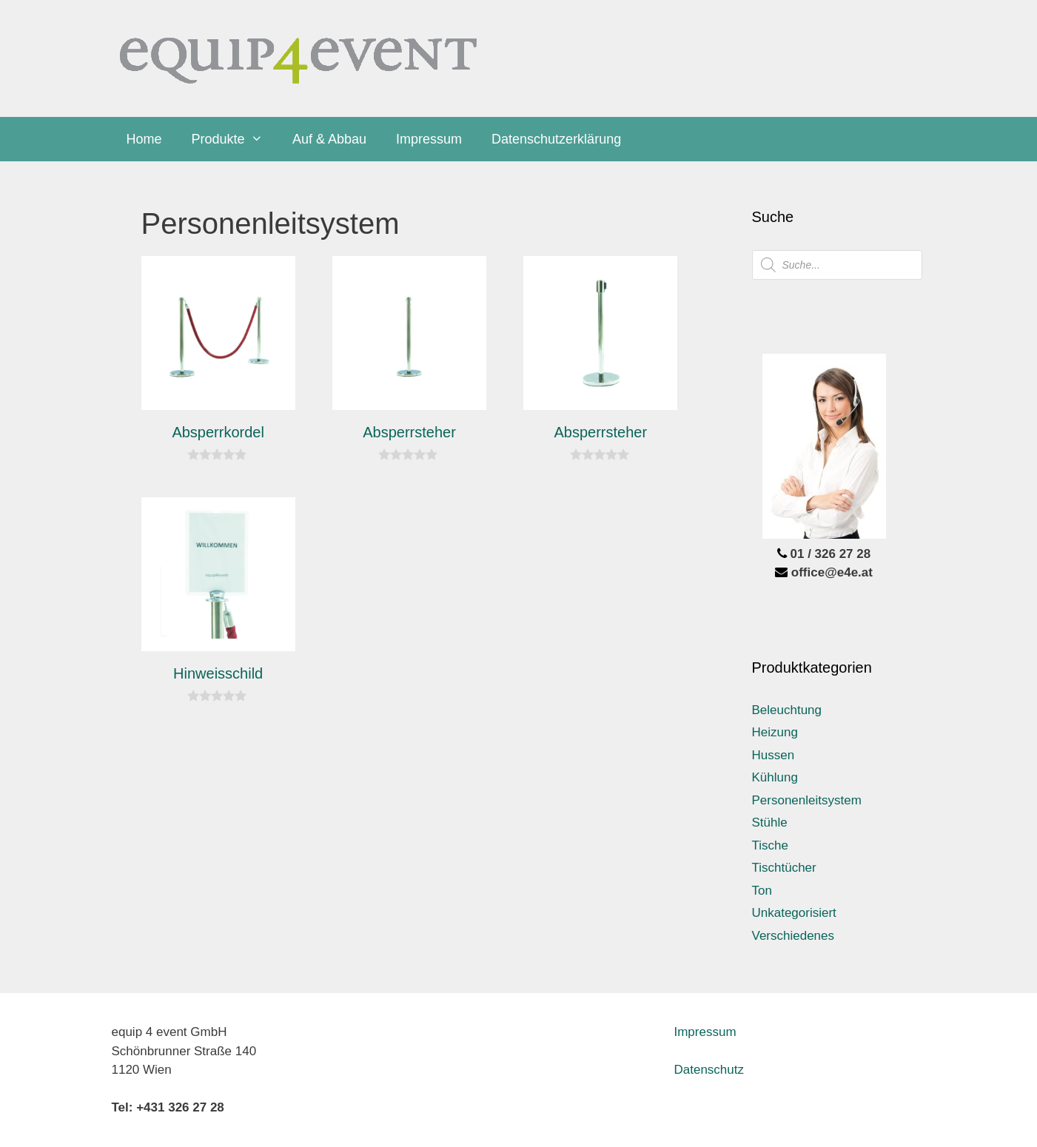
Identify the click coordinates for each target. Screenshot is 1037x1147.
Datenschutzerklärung (556, 139)
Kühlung (775, 777)
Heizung (775, 732)
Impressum (429, 139)
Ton (762, 891)
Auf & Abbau (329, 139)
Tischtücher (784, 868)
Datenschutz (709, 1070)
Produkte (235, 139)
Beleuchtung (787, 710)
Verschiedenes (793, 936)
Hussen (773, 755)
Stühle (770, 822)
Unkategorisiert (794, 913)
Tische (770, 845)
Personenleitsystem (807, 800)
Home (144, 139)
